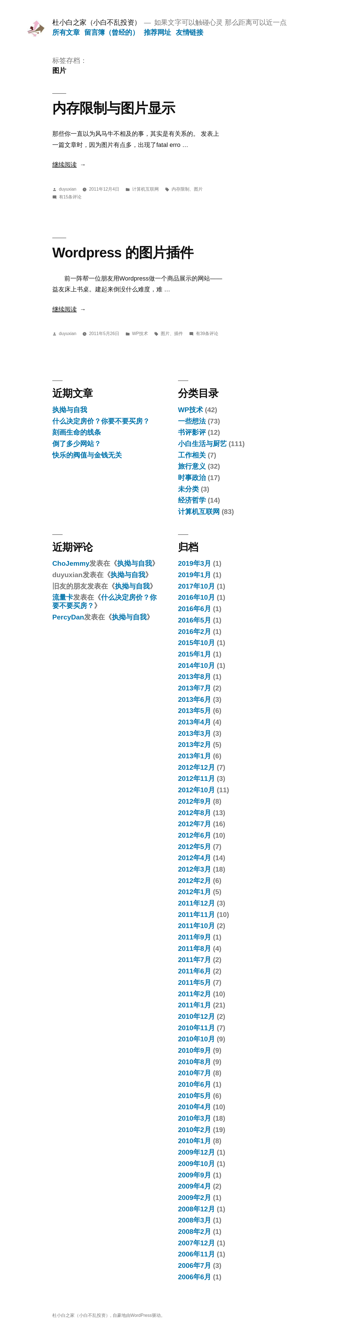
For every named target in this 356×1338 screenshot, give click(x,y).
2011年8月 (194, 948)
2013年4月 (194, 722)
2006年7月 (194, 1265)
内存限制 (180, 189)
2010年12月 (196, 1016)
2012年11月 (196, 778)
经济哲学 (192, 500)
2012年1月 (194, 892)
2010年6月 (194, 1084)
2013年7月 (194, 688)
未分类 (188, 489)
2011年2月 (194, 994)
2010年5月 (194, 1096)
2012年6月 (194, 835)
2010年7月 (194, 1073)
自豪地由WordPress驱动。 (139, 1315)
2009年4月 (194, 1186)
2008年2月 (194, 1231)
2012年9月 (194, 801)
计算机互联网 (145, 189)
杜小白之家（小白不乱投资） (96, 22)
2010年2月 (194, 1129)
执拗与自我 (69, 410)
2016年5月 (194, 620)
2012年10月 (196, 790)
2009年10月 (196, 1163)
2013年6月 (194, 699)
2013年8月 (194, 676)
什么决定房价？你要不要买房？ (101, 421)
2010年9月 (194, 1050)
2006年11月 (196, 1254)
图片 (198, 189)
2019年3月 (194, 563)
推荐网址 (157, 32)
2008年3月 (194, 1220)
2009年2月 (194, 1197)
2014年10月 (196, 665)
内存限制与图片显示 (113, 108)
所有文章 (66, 32)
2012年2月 (194, 880)
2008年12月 (196, 1209)
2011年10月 (196, 925)
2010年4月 (194, 1107)
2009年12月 (196, 1152)
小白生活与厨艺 (202, 443)
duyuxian (67, 189)
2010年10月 (196, 1039)
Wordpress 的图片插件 (122, 252)
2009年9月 (194, 1175)
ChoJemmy (70, 563)
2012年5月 (194, 846)
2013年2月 (194, 744)
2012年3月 (194, 869)
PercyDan (68, 617)
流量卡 (62, 597)
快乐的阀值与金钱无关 (87, 455)
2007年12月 (196, 1243)
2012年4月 (194, 858)
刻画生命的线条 (76, 432)
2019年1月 (194, 575)
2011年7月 (194, 959)
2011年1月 (194, 1005)
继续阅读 (68, 164)
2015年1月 (194, 654)
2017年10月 (196, 586)
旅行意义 (192, 466)
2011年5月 (194, 982)
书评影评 (192, 432)
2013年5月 (194, 710)
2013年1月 (194, 756)
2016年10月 (196, 597)
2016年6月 (194, 609)
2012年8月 (194, 812)
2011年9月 (194, 937)
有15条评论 (70, 197)
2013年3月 (194, 733)
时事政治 (192, 477)
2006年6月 (194, 1277)
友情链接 (189, 32)
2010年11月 (196, 1028)
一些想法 (192, 421)
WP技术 (140, 333)
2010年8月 (194, 1062)
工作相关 (192, 455)
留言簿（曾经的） (111, 32)
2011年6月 (194, 971)
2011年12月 (196, 903)
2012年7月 (194, 824)
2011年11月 (196, 914)
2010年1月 (194, 1141)
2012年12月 (196, 767)
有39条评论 (207, 333)
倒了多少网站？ (76, 443)
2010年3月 (194, 1118)
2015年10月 (196, 642)
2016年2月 (194, 631)
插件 (178, 333)
